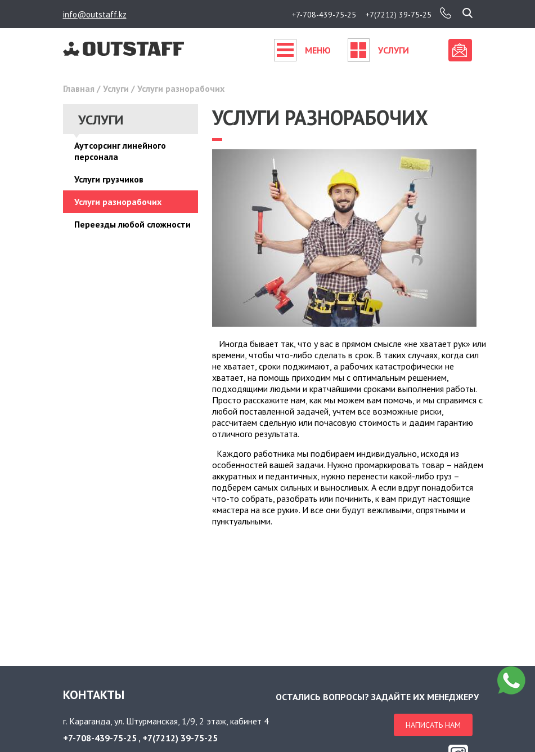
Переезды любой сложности (132, 224)
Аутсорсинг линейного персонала (120, 151)
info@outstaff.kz (95, 14)
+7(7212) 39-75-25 (398, 15)
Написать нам (433, 725)
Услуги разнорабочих (117, 201)
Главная (79, 88)
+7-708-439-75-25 (324, 15)
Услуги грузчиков (108, 179)
